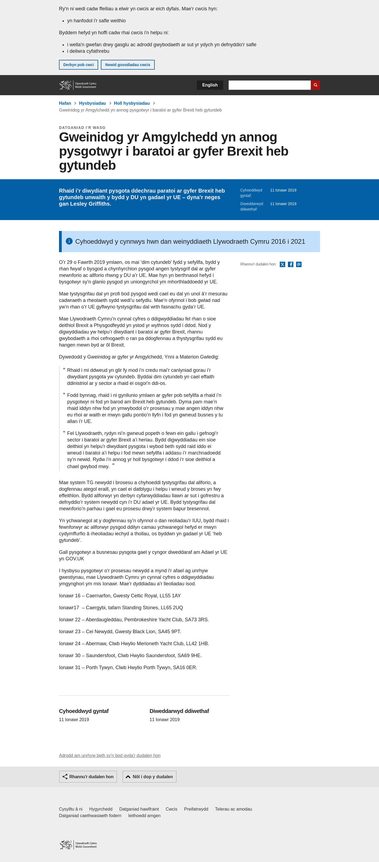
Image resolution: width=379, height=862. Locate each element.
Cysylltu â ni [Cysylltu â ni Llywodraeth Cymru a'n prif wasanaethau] (70, 809)
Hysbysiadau (92, 103)
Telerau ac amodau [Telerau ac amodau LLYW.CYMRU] (233, 809)
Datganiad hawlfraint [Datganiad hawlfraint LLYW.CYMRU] (139, 809)
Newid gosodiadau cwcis (127, 65)
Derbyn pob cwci (78, 65)
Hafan (65, 103)
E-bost (299, 265)
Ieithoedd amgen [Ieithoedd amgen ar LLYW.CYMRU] (144, 815)
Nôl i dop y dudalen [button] (153, 776)
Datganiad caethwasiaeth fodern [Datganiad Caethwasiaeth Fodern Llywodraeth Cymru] (90, 815)
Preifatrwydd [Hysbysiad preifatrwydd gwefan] (196, 809)
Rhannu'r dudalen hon (91, 776)
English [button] (210, 85)
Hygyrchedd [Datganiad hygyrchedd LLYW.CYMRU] (100, 809)
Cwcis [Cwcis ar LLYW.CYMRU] (172, 809)
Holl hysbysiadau (132, 103)
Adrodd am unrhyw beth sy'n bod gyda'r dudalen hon (109, 755)
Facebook (290, 265)
